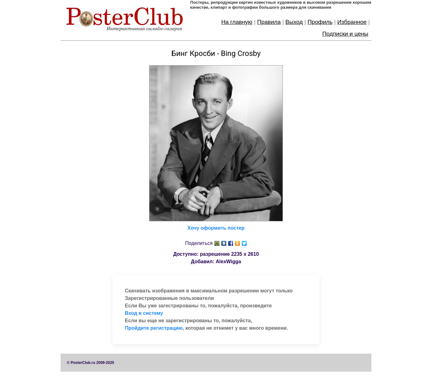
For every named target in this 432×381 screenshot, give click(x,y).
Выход (294, 22)
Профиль (320, 22)
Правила (269, 22)
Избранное (352, 22)
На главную (236, 22)
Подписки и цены (345, 33)
